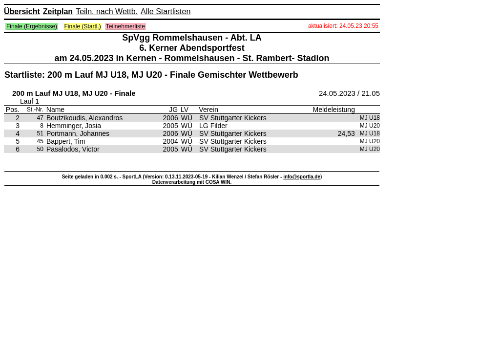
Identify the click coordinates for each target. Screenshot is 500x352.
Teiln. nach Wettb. (107, 11)
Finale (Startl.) (82, 26)
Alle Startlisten (165, 11)
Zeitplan (58, 11)
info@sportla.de (301, 176)
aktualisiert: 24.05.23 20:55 (343, 25)
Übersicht (22, 11)
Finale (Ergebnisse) (31, 26)
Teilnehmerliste (125, 26)
